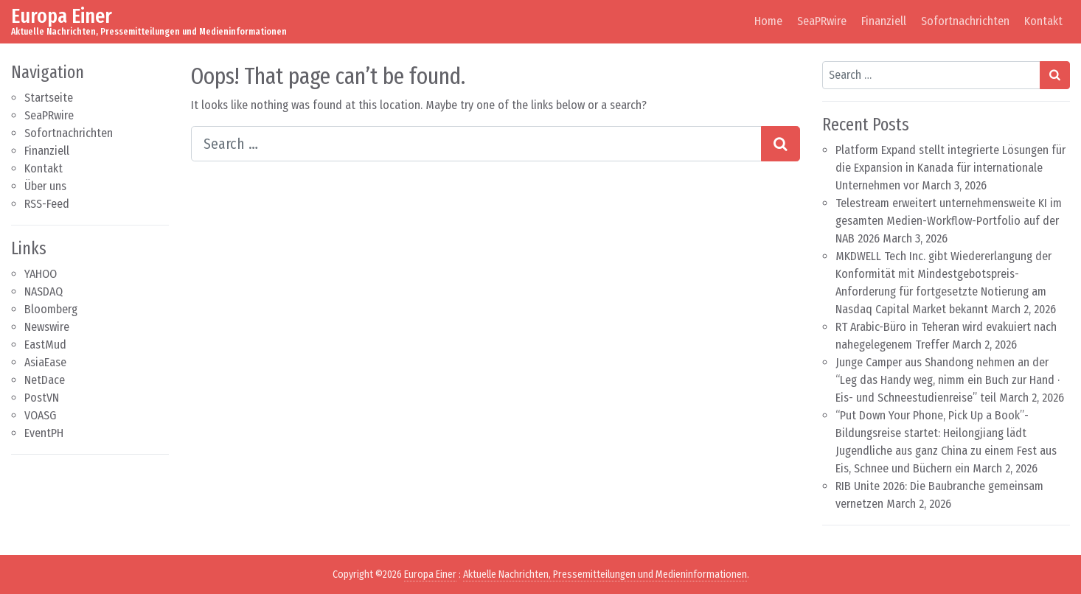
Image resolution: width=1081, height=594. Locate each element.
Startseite (48, 98)
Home (768, 21)
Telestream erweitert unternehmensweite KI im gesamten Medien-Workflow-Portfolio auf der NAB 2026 (948, 220)
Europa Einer (61, 16)
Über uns (45, 186)
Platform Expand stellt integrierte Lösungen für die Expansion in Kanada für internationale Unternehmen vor (950, 167)
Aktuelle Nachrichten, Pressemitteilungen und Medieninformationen (605, 574)
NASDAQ (43, 291)
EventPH (43, 433)
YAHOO (40, 274)
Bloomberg (50, 309)
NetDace (44, 380)
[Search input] (476, 143)
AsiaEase (45, 362)
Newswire (46, 327)
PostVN (41, 398)
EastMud (45, 345)
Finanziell (883, 21)
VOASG (40, 415)
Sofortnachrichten (965, 21)
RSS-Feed (46, 204)
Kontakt (1043, 21)
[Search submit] (780, 143)
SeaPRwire (822, 21)
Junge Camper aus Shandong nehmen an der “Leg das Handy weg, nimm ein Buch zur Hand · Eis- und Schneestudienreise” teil (947, 380)
